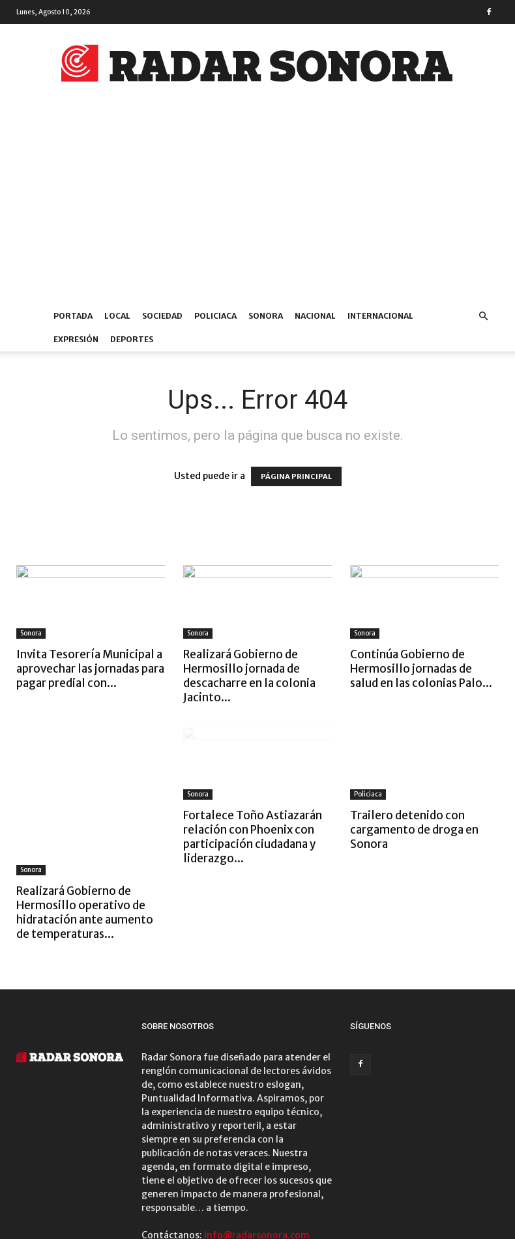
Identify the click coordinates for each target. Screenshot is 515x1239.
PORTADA (73, 316)
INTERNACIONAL (380, 316)
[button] (483, 316)
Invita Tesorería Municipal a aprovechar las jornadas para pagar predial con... (90, 668)
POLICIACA (215, 316)
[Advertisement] (257, 206)
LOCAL (117, 316)
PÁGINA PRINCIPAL (296, 476)
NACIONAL (315, 316)
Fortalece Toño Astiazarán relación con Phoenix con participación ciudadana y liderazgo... (252, 837)
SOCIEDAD (162, 316)
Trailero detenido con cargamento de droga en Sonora (414, 829)
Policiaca (368, 794)
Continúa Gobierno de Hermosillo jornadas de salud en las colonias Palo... (421, 668)
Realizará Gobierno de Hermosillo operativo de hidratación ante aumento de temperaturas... (84, 837)
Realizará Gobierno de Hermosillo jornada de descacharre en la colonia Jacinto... (249, 676)
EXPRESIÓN (75, 339)
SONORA (265, 316)
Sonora (31, 633)
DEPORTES (131, 339)
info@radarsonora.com (257, 1159)
